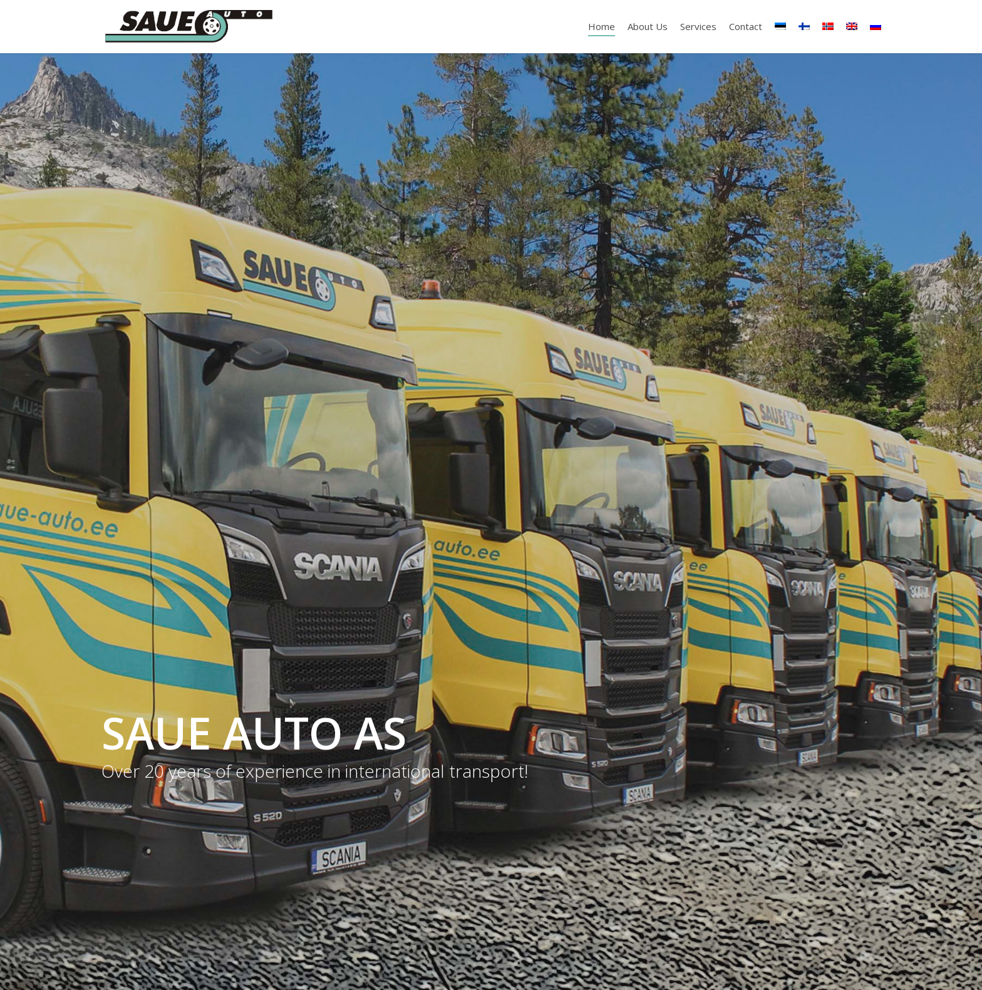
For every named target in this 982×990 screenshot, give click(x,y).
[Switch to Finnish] (804, 26)
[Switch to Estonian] (780, 26)
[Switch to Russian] (875, 26)
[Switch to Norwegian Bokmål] (828, 26)
